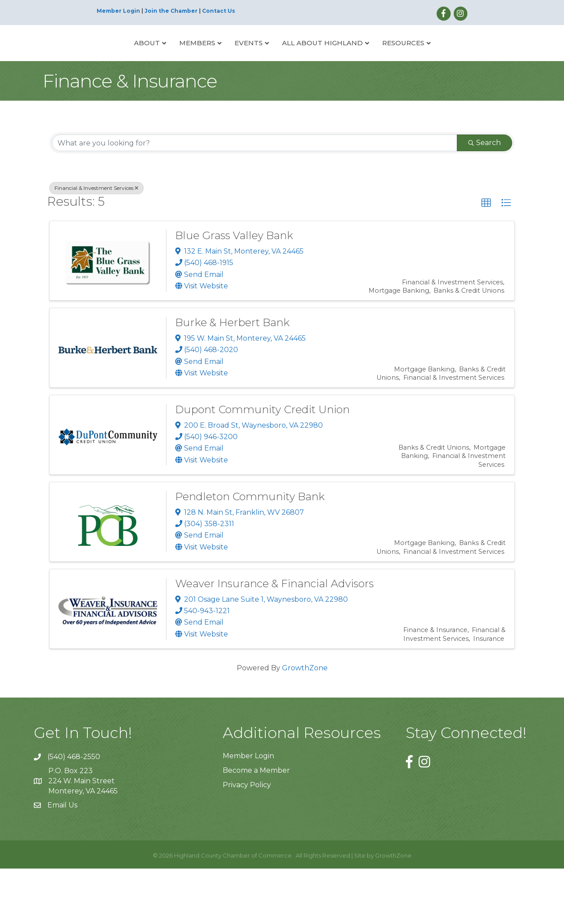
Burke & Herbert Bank (232, 351)
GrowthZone (305, 697)
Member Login (118, 10)
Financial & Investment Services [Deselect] (96, 218)
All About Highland (355, 57)
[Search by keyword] (254, 172)
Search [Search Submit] (484, 172)
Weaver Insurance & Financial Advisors (274, 613)
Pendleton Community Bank (250, 526)
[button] (486, 233)
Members (164, 57)
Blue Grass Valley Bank (234, 264)
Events (216, 57)
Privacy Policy (247, 815)
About (114, 57)
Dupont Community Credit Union (262, 439)
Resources (436, 57)
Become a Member (256, 800)
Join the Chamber (171, 10)
